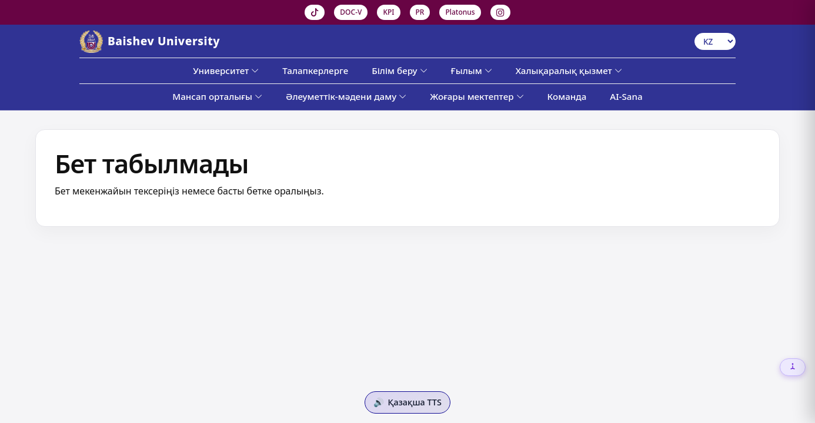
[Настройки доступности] (793, 367)
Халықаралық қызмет (569, 70)
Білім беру (399, 70)
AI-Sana (626, 96)
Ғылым (471, 70)
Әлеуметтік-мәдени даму (346, 96)
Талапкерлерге (315, 70)
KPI (388, 12)
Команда (567, 96)
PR (420, 12)
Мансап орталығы (217, 96)
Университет (226, 70)
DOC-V (351, 12)
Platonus (460, 12)
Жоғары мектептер (476, 96)
